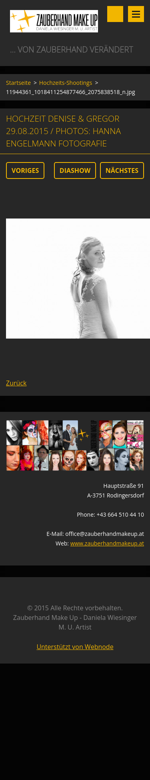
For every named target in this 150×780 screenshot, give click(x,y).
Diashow (75, 170)
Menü (136, 14)
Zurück (16, 383)
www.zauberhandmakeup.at (107, 543)
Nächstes (122, 170)
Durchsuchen (115, 14)
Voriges (25, 170)
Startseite (18, 82)
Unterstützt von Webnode (74, 646)
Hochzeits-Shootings (65, 82)
